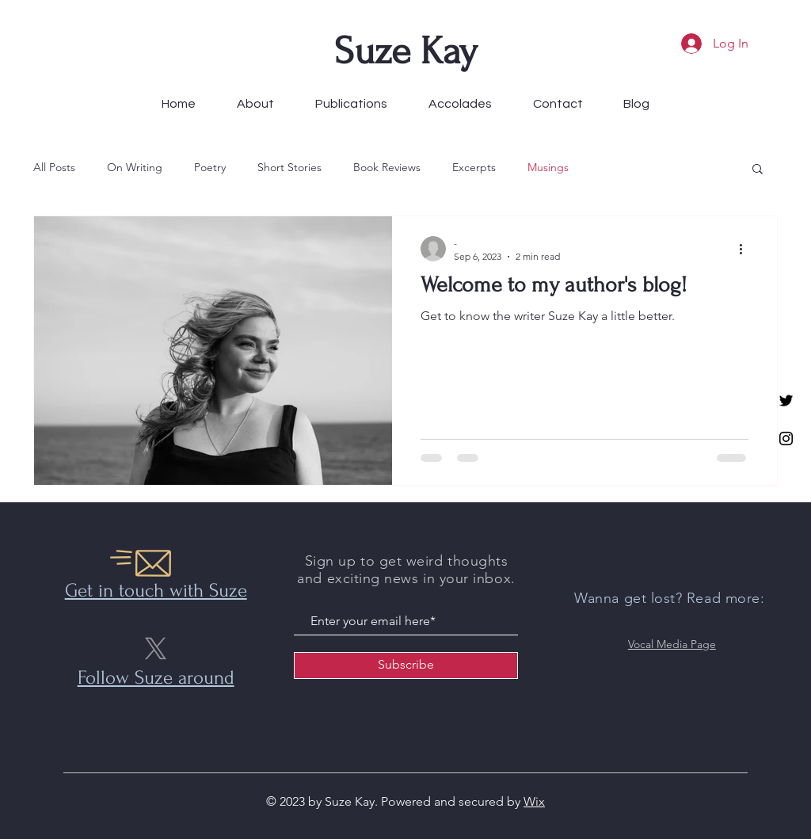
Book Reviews (387, 167)
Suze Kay (406, 51)
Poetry (210, 167)
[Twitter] (786, 400)
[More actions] (746, 248)
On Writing (134, 167)
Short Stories (289, 167)
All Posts (54, 167)
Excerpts (474, 167)
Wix (534, 801)
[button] (757, 170)
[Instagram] (786, 438)
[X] (155, 648)
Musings (548, 167)
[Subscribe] (406, 665)
